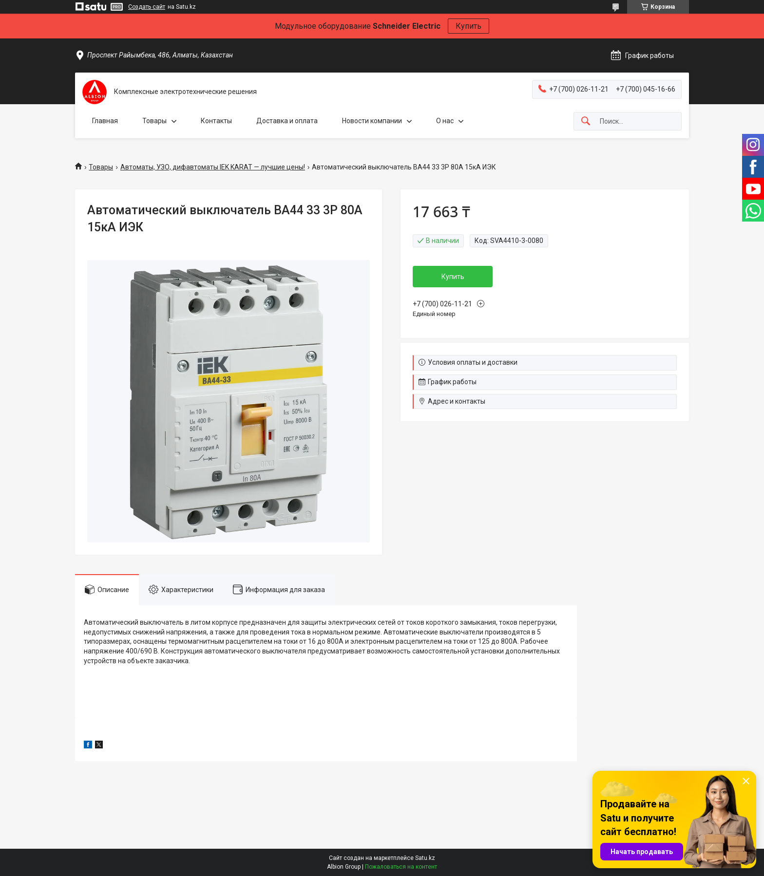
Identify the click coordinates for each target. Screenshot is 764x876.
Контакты (216, 121)
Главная (105, 121)
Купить (468, 26)
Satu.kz (425, 858)
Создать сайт (146, 6)
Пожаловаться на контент (401, 866)
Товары (154, 121)
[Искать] (585, 121)
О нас (445, 121)
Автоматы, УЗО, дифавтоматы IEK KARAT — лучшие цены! (212, 167)
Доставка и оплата (287, 121)
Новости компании (372, 121)
